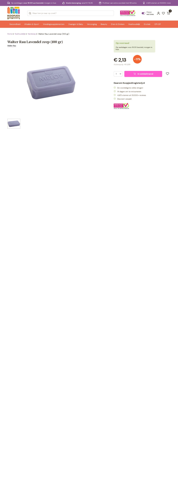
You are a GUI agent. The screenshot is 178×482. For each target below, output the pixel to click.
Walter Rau (11, 46)
